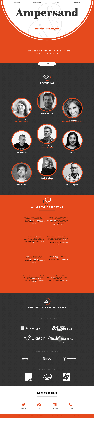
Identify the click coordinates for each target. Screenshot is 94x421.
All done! (47, 63)
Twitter (23, 408)
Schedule (17, 2)
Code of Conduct (56, 416)
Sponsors (77, 2)
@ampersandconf (51, 220)
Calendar (55, 408)
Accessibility (76, 416)
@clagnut (65, 239)
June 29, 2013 (65, 259)
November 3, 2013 (57, 224)
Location (57, 2)
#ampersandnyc (39, 220)
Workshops (37, 2)
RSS (39, 408)
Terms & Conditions (37, 416)
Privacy (18, 416)
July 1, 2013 (65, 280)
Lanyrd (70, 408)
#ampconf (32, 220)
